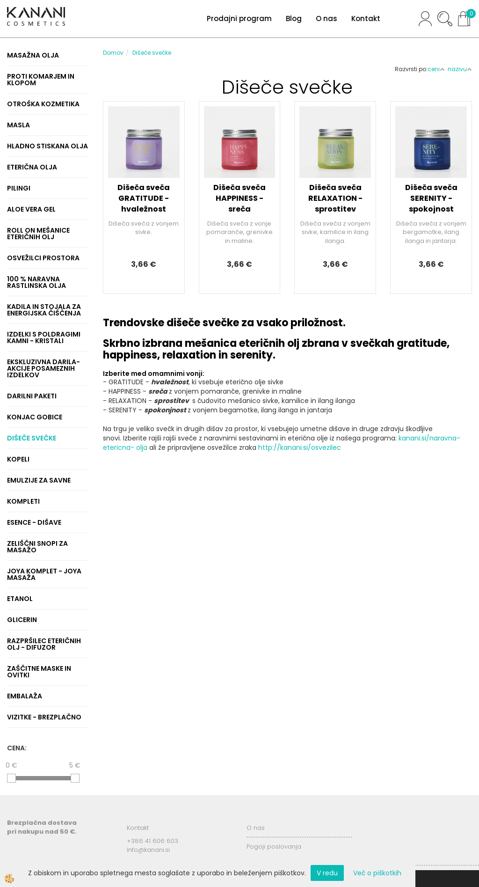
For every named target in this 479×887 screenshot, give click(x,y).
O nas (326, 18)
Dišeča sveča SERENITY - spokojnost (431, 198)
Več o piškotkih (377, 873)
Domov (113, 53)
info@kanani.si (148, 849)
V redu (327, 873)
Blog (294, 18)
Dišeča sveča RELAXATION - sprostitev (335, 198)
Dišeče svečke (151, 53)
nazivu (460, 69)
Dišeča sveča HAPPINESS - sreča (239, 198)
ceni (436, 69)
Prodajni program (239, 18)
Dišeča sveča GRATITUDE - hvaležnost (143, 198)
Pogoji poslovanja (274, 846)
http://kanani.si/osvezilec (299, 447)
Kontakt (365, 18)
